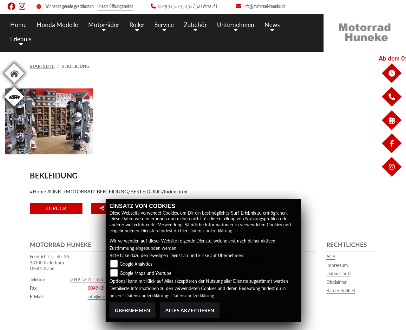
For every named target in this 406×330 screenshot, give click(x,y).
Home (18, 24)
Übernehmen (132, 310)
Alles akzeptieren (189, 310)
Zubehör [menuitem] (195, 24)
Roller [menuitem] (136, 24)
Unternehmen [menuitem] (235, 24)
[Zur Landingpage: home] (14, 84)
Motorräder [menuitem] (103, 24)
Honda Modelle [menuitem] (57, 24)
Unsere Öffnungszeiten (115, 6)
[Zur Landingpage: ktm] (14, 108)
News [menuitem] (272, 24)
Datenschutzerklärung (210, 230)
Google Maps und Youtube (145, 273)
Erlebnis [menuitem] (20, 38)
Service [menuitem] (164, 24)
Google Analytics (136, 264)
